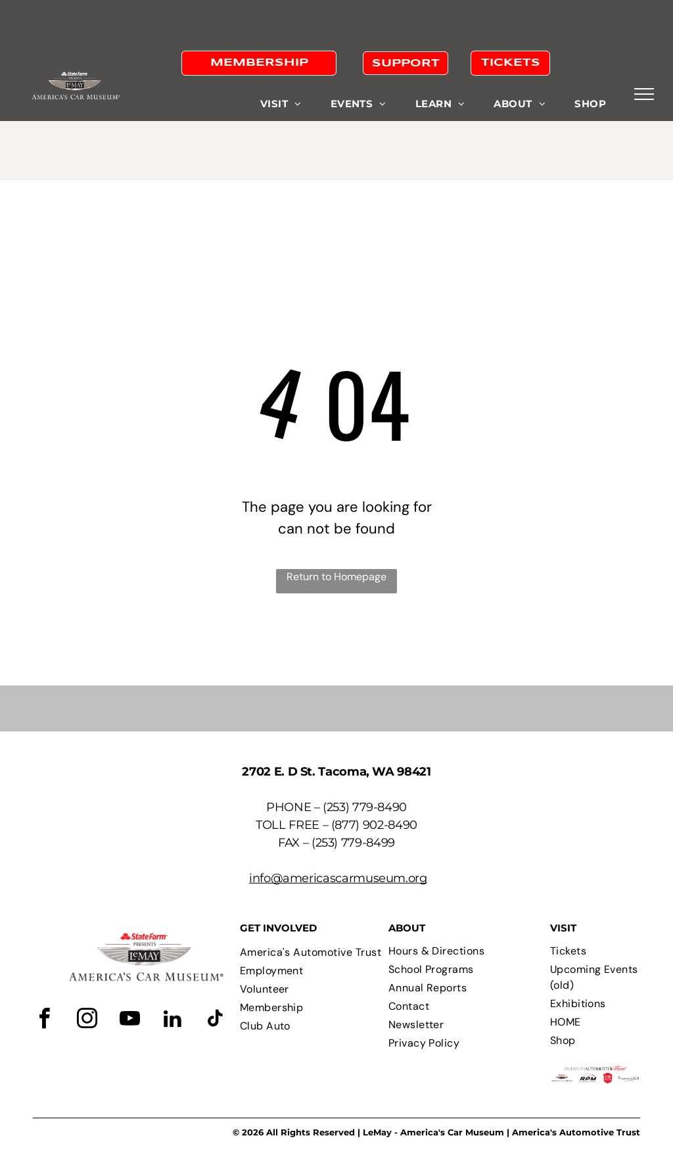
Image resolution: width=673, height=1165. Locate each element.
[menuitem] (281, 104)
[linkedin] (172, 1020)
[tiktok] (215, 1020)
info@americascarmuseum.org (338, 878)
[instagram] (87, 1020)
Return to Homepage (336, 576)
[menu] (644, 94)
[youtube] (129, 1020)
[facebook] (44, 1020)
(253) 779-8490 (365, 807)
